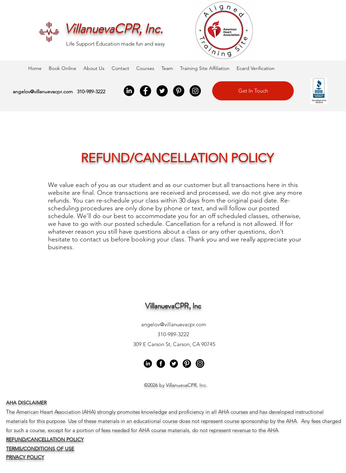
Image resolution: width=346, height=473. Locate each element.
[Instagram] (195, 91)
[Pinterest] (178, 91)
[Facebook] (145, 91)
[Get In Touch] (253, 90)
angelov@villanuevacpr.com (43, 91)
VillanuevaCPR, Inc (173, 305)
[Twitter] (162, 91)
